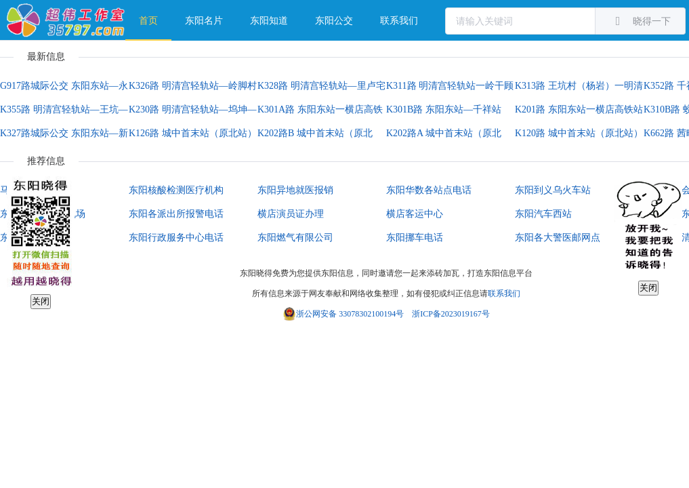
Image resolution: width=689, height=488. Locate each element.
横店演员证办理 (290, 214)
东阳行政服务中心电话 (176, 237)
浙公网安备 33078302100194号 (350, 314)
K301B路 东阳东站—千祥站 (443, 109)
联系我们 (399, 21)
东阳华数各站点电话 (429, 190)
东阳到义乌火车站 (553, 190)
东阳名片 (204, 21)
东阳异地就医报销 (295, 190)
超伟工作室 (66, 20)
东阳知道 (269, 21)
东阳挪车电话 (414, 237)
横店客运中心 (414, 214)
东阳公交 (334, 21)
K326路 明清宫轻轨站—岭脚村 (193, 86)
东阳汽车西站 (543, 214)
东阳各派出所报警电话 (176, 214)
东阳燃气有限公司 (295, 237)
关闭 (40, 301)
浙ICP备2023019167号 (451, 314)
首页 (148, 21)
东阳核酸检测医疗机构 (176, 190)
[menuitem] (148, 20)
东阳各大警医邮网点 (557, 237)
